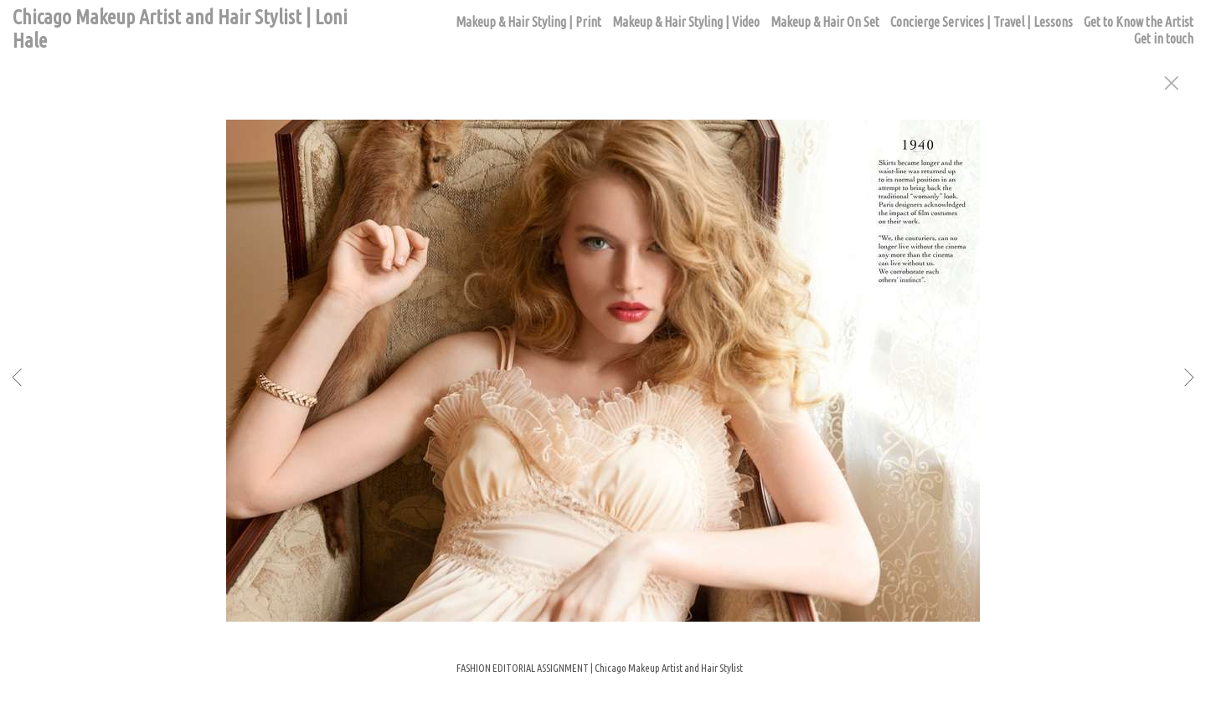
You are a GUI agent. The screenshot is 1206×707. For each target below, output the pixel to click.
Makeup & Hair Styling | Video (686, 21)
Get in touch (1163, 38)
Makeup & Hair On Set (824, 21)
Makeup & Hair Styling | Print (528, 21)
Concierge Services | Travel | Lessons (981, 21)
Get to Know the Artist (1138, 21)
